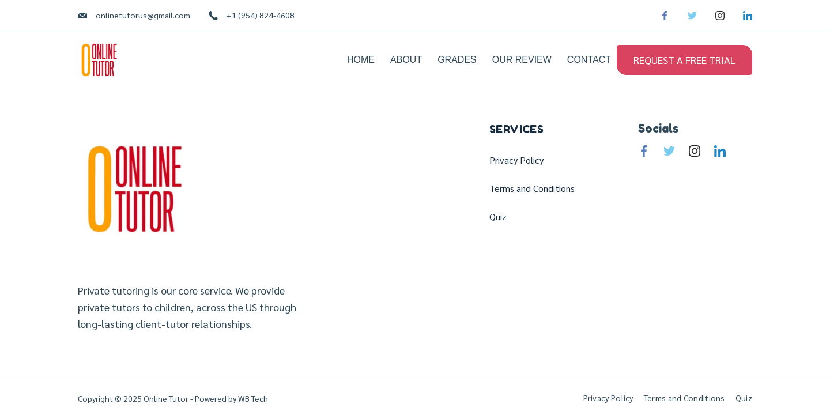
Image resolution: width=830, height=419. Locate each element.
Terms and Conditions (532, 188)
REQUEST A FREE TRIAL (684, 59)
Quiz (498, 216)
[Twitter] (692, 15)
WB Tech (252, 398)
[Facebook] (664, 15)
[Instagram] (720, 15)
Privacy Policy (516, 160)
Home (361, 60)
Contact (589, 60)
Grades (457, 60)
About (406, 60)
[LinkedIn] (747, 15)
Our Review (522, 60)
